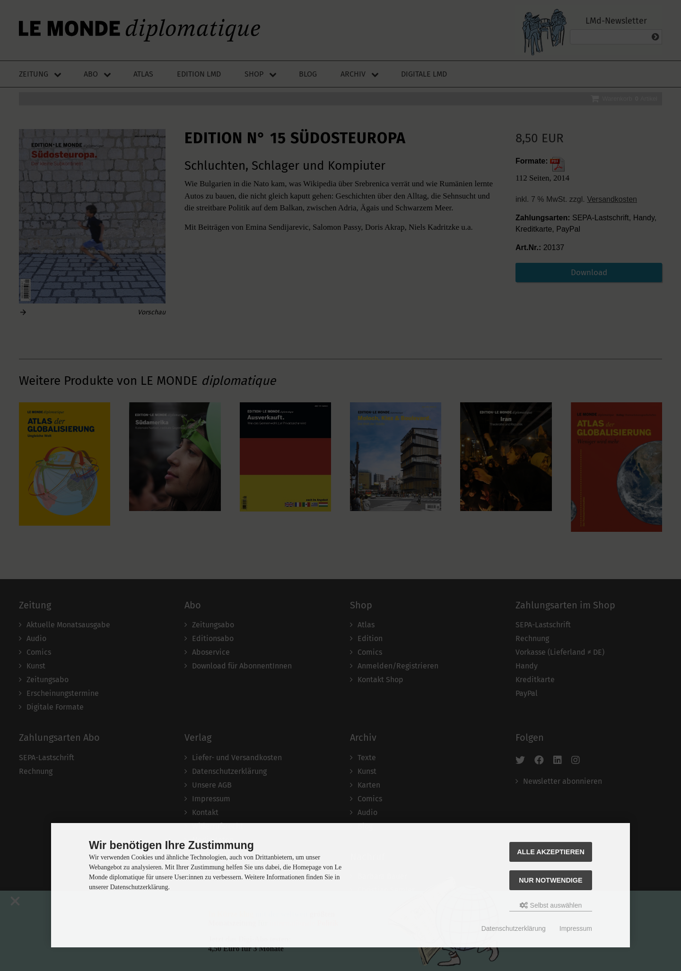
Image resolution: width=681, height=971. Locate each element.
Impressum (575, 928)
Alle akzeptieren (551, 852)
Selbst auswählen (551, 905)
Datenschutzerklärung (513, 928)
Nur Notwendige (550, 880)
